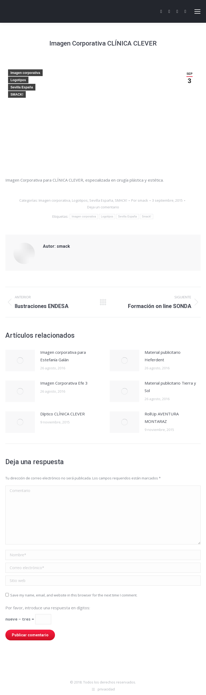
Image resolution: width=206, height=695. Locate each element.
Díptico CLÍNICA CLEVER (62, 413)
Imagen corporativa (25, 73)
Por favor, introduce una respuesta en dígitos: (47, 607)
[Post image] (20, 360)
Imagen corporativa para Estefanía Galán (63, 356)
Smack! (146, 216)
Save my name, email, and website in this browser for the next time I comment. (73, 595)
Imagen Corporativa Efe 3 (64, 383)
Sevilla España (21, 87)
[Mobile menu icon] (197, 11)
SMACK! (16, 94)
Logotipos (18, 80)
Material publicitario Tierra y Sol (170, 386)
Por (139, 200)
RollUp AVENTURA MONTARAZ (162, 417)
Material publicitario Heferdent (163, 356)
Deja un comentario (103, 207)
